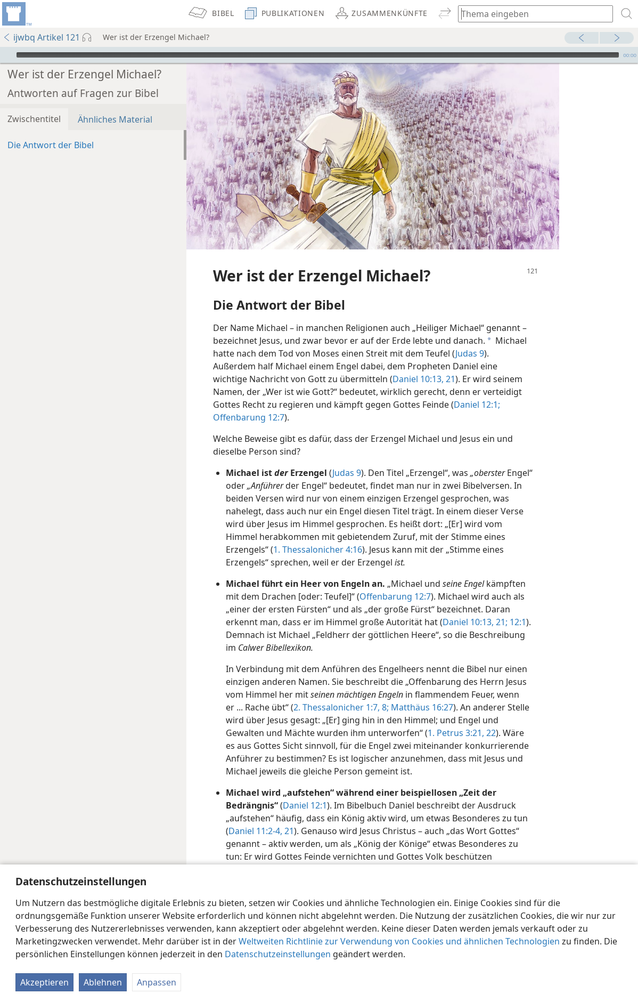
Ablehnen (103, 982)
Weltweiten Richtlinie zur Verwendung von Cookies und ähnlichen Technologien (399, 941)
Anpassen (156, 982)
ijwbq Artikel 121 (41, 37)
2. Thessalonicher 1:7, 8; (341, 691)
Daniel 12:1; (477, 388)
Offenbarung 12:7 (248, 401)
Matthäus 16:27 (421, 691)
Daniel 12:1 (305, 789)
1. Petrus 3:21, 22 (462, 717)
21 (449, 363)
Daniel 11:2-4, (255, 815)
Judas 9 (469, 337)
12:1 (517, 606)
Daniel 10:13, (418, 363)
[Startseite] (16, 14)
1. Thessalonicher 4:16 (317, 533)
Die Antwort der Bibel (50, 129)
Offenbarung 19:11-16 (272, 853)
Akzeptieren (44, 982)
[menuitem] (16, 14)
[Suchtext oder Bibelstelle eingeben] (530, 13)
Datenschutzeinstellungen (278, 954)
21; (501, 606)
